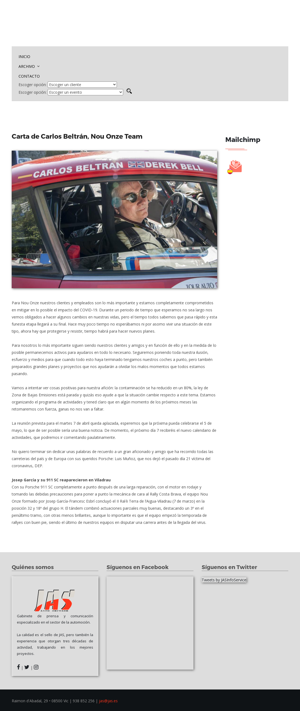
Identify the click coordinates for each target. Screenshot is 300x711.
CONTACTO (29, 76)
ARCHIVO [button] (29, 66)
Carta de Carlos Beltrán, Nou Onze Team (78, 136)
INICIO (24, 56)
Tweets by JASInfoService (224, 579)
